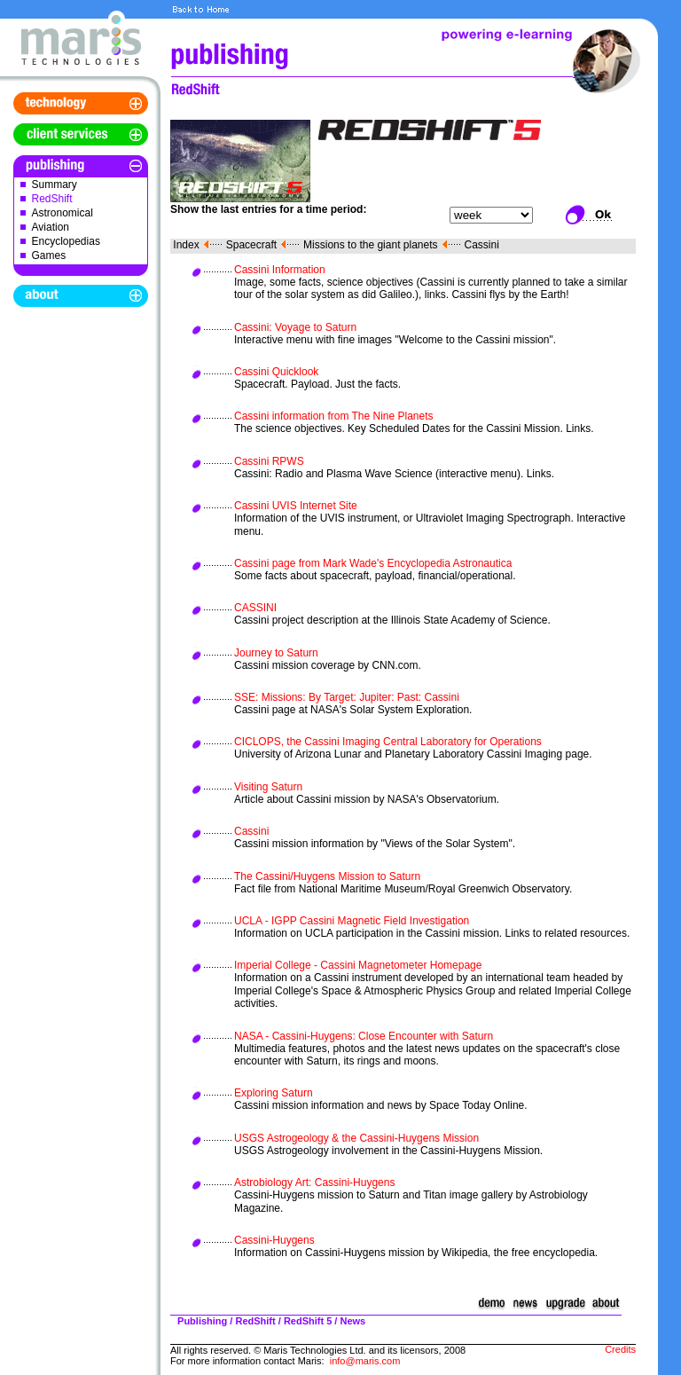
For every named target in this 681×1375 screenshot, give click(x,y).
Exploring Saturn (273, 1093)
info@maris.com (365, 1360)
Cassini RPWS (269, 461)
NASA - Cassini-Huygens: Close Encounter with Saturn (363, 1036)
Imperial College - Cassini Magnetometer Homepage (357, 965)
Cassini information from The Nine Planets (334, 416)
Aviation (50, 227)
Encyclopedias (66, 241)
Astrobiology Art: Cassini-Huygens (314, 1182)
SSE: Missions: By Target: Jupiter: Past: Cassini (346, 697)
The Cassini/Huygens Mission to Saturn (327, 876)
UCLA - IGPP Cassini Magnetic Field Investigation (351, 921)
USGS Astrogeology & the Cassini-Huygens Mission (356, 1138)
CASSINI (255, 607)
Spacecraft (251, 245)
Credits (620, 1349)
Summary (54, 184)
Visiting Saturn (268, 787)
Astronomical (62, 213)
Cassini (482, 245)
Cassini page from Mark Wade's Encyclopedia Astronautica (373, 563)
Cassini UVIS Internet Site (295, 505)
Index (186, 245)
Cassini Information (279, 269)
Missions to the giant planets (370, 245)
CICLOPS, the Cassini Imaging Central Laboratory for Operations (388, 741)
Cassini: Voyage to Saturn (295, 327)
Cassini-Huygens (274, 1240)
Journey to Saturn (276, 653)
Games (49, 255)
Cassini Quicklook (276, 371)
